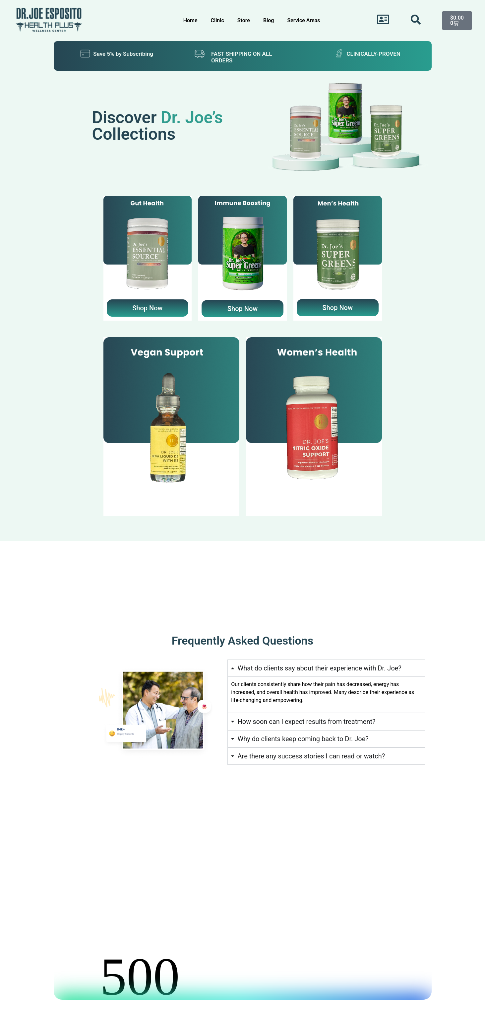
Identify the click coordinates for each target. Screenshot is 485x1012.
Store (243, 20)
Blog (268, 20)
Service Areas (303, 20)
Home (190, 20)
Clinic (217, 20)
